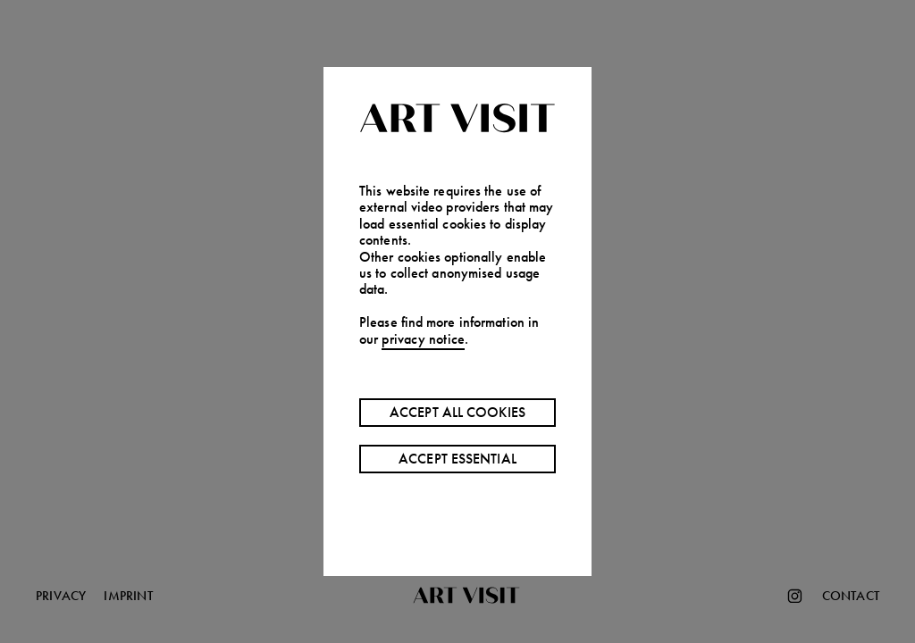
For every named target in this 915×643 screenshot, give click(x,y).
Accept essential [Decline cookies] (457, 458)
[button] (457, 321)
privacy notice (423, 339)
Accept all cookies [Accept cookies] (457, 412)
